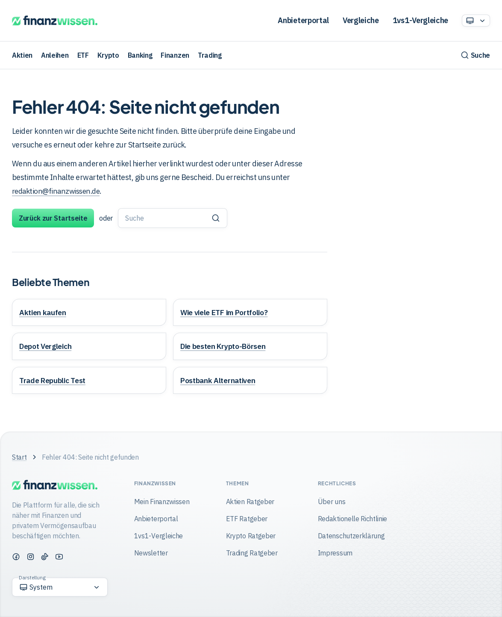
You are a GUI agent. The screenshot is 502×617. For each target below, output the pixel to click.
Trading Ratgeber (252, 553)
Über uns (331, 501)
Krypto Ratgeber (251, 535)
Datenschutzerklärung (351, 535)
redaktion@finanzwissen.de (59, 191)
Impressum (335, 553)
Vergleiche (361, 20)
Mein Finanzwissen (162, 501)
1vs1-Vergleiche (420, 20)
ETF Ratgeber (246, 518)
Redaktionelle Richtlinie (352, 518)
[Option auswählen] (476, 21)
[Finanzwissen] (54, 21)
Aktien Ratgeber (250, 501)
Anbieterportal (303, 20)
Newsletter (151, 553)
